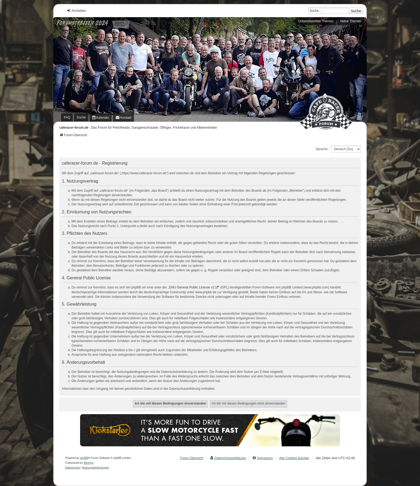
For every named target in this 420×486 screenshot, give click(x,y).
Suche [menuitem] (81, 117)
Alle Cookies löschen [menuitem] (294, 458)
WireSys (88, 462)
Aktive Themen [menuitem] (350, 21)
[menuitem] (100, 117)
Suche (356, 10)
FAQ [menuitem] (67, 117)
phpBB (84, 458)
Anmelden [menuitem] (76, 11)
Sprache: (322, 149)
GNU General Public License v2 (191, 287)
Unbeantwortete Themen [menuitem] (315, 21)
